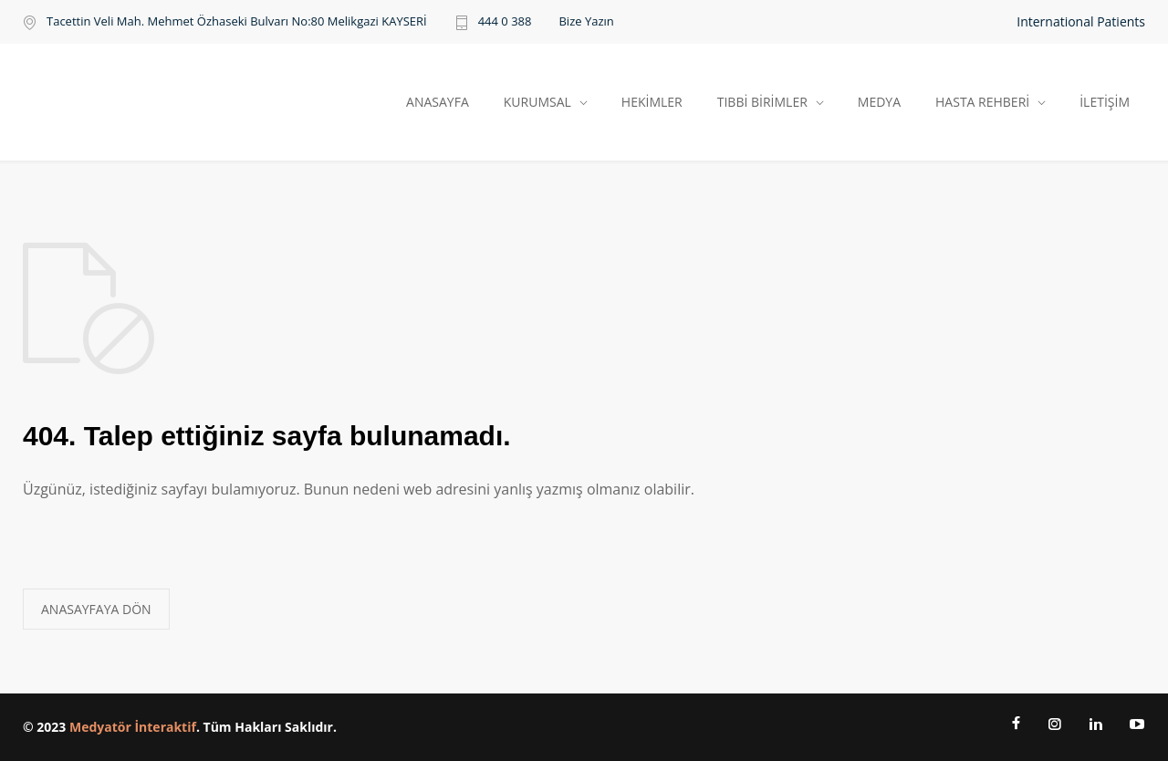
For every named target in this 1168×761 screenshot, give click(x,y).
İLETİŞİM (1104, 101)
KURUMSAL (537, 101)
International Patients (1081, 22)
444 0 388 (505, 22)
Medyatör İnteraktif (132, 726)
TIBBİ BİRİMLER (762, 101)
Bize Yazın (585, 21)
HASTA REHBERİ (982, 101)
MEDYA (879, 101)
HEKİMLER (652, 101)
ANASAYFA (437, 101)
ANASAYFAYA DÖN (96, 609)
